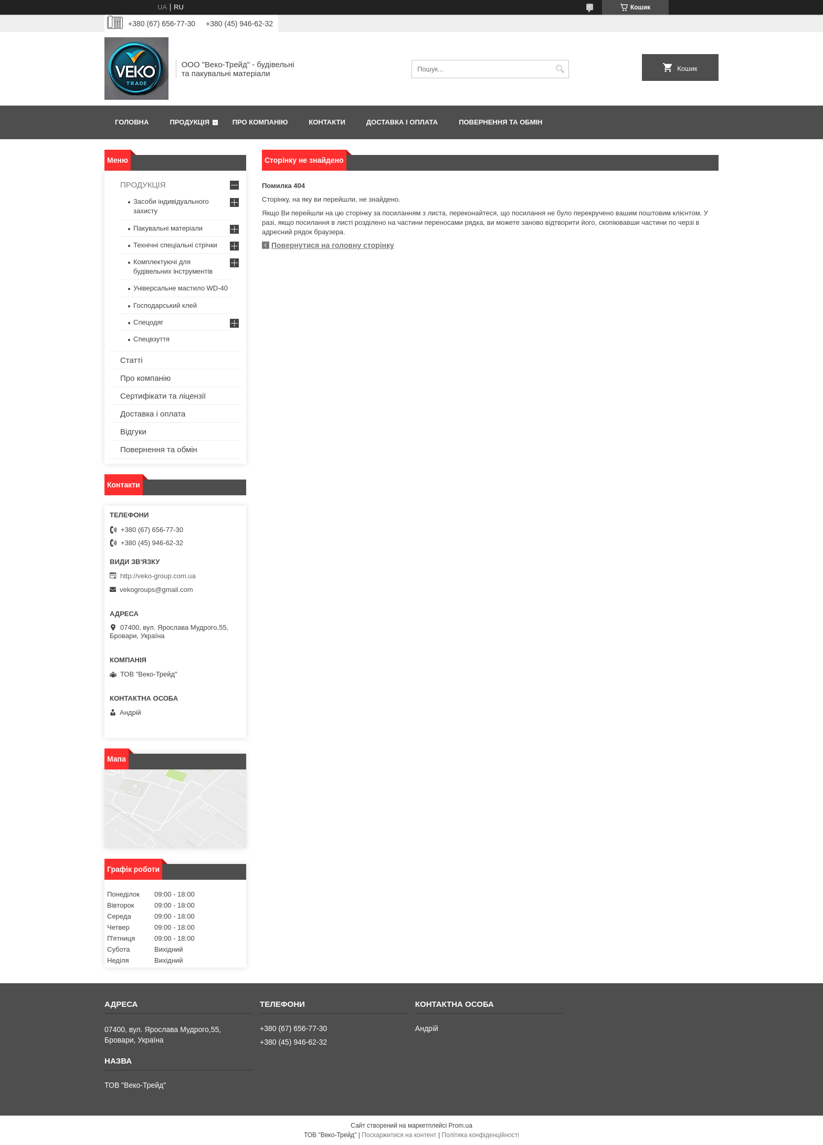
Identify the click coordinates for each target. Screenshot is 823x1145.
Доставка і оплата (402, 122)
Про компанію (260, 122)
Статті (131, 360)
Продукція (189, 122)
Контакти (327, 122)
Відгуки (133, 431)
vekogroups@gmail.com (156, 590)
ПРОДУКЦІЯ (142, 184)
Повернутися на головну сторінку (332, 245)
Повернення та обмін (500, 122)
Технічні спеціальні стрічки (175, 245)
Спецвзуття (151, 339)
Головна (132, 122)
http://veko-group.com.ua (158, 576)
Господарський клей (165, 305)
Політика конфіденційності (480, 1135)
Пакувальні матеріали (168, 228)
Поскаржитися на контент (399, 1135)
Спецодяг (148, 322)
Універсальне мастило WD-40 (180, 288)
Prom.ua (460, 1125)
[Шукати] (560, 69)
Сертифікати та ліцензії (163, 395)
